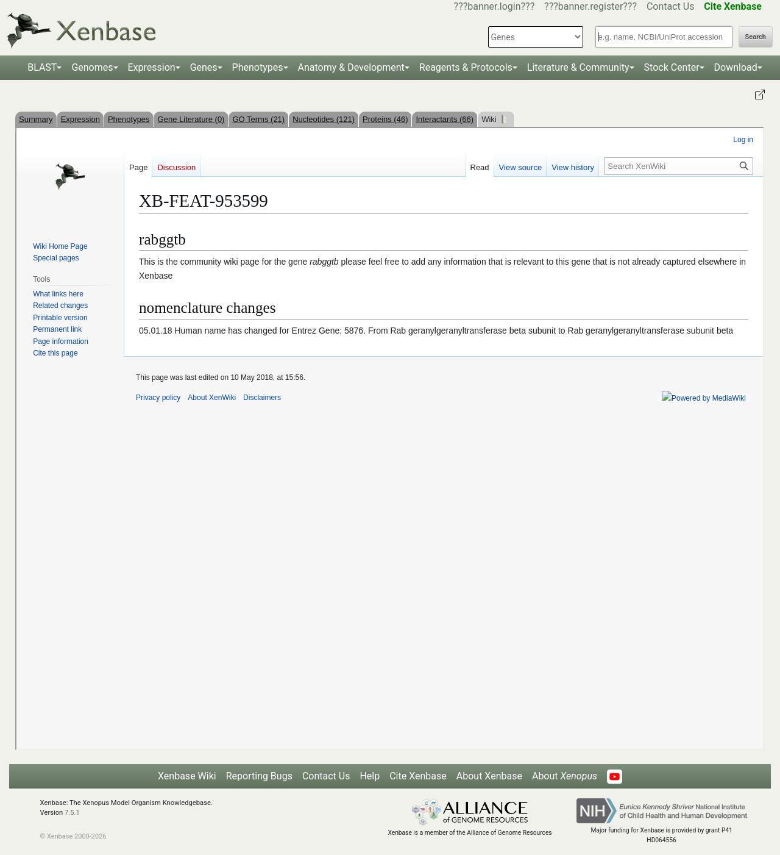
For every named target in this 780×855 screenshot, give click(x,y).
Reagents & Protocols (465, 67)
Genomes (92, 67)
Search (755, 37)
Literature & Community (578, 67)
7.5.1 (72, 813)
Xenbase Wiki (187, 776)
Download (735, 67)
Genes (204, 67)
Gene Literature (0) (191, 119)
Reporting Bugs (259, 776)
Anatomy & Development (351, 67)
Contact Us (671, 6)
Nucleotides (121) (323, 119)
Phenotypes (257, 67)
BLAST (42, 67)
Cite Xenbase (418, 776)
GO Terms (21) (258, 119)
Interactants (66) (444, 119)
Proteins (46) (385, 119)
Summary (36, 119)
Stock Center (672, 67)
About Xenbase (489, 776)
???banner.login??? (494, 6)
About (564, 776)
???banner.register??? (590, 6)
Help (370, 776)
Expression (152, 67)
